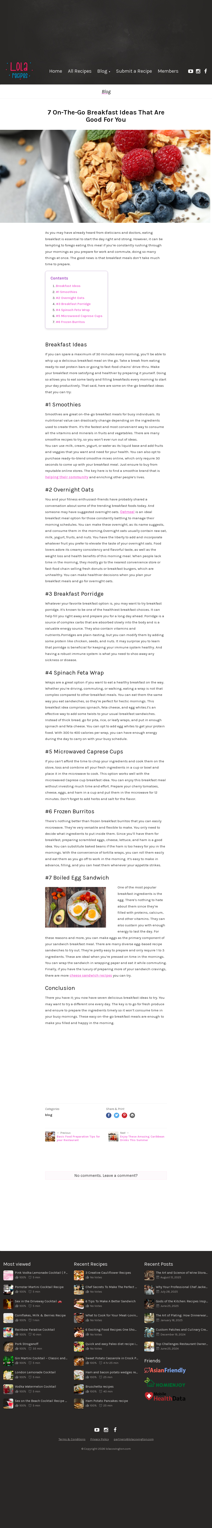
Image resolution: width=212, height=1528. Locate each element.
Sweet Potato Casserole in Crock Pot (112, 1358)
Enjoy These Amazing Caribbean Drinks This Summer (142, 1138)
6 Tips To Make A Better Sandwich (111, 1301)
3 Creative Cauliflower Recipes (108, 1273)
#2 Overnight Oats (70, 298)
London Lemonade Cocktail (35, 1372)
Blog (102, 71)
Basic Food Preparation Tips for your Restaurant (78, 1138)
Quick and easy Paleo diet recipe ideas (112, 1344)
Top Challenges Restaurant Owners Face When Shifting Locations (182, 1344)
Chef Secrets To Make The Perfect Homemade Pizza (112, 1287)
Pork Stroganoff (26, 1344)
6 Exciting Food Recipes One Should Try (112, 1330)
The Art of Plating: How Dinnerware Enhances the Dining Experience (182, 1315)
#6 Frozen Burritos (70, 322)
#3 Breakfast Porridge (73, 304)
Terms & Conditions (72, 1439)
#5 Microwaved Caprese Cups (79, 316)
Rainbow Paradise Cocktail (35, 1330)
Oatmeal (127, 512)
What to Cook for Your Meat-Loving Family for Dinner (112, 1315)
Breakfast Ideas (68, 286)
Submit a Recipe (134, 71)
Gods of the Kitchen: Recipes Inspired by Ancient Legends (182, 1301)
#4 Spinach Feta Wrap (73, 310)
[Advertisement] (106, 29)
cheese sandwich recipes (91, 975)
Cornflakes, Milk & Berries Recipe (40, 1315)
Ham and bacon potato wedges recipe (112, 1372)
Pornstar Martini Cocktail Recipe (39, 1287)
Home (55, 71)
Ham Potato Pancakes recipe (107, 1401)
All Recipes (80, 71)
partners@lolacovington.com (134, 1439)
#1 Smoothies (66, 292)
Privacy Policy (99, 1439)
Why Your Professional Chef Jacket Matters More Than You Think (182, 1287)
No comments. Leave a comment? (106, 1175)
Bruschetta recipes (100, 1386)
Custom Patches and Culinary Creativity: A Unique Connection (182, 1330)
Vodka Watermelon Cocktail (35, 1386)
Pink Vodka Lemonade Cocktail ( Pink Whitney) (41, 1273)
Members (168, 71)
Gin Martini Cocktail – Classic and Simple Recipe (41, 1358)
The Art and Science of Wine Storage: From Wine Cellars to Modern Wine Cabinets (182, 1273)
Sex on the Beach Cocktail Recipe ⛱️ (41, 1401)
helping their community (66, 477)
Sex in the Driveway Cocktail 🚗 (38, 1301)
